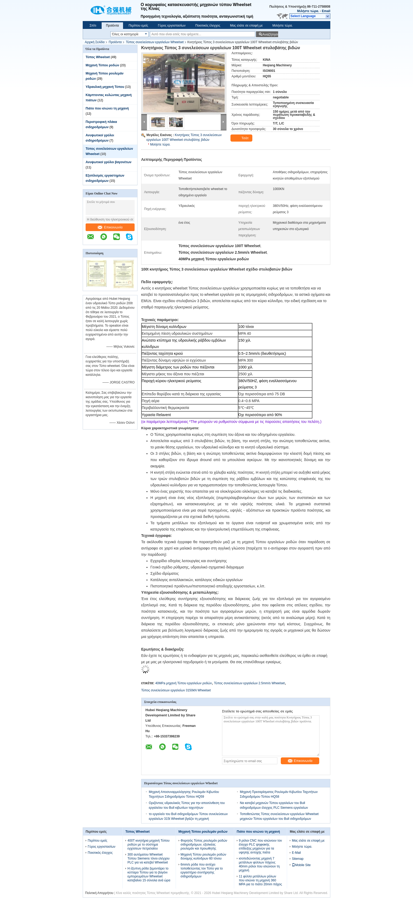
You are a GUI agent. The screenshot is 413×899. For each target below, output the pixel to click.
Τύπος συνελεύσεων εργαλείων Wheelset (155, 42)
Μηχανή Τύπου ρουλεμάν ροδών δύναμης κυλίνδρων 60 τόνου (203, 856)
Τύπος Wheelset (98, 57)
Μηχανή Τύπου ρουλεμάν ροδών (203, 831)
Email (326, 11)
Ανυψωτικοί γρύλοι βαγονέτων (108, 162)
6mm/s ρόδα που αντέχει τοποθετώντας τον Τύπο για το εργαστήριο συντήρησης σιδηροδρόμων (202, 870)
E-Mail (296, 853)
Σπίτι (93, 25)
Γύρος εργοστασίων (171, 25)
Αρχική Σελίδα (95, 42)
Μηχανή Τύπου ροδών (102, 65)
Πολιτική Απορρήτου (99, 893)
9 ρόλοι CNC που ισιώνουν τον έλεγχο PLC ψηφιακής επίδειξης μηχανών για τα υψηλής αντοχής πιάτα (260, 846)
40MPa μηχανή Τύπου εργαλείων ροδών (183, 683)
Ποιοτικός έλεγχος (207, 25)
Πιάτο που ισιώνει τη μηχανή (107, 108)
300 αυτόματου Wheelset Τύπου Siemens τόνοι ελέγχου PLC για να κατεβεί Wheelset (148, 858)
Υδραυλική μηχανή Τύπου (105, 87)
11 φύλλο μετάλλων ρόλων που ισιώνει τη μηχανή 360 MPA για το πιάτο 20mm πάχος (260, 880)
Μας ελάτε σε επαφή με (246, 25)
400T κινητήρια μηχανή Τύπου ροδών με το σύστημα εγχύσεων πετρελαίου (148, 844)
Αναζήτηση (270, 34)
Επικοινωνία (110, 227)
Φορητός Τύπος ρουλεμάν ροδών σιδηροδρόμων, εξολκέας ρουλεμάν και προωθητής (204, 844)
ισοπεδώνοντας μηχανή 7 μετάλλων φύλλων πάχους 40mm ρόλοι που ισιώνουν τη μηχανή (259, 864)
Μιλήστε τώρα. (308, 11)
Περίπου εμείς (138, 25)
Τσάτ (242, 138)
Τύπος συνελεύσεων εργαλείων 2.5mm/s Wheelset (249, 683)
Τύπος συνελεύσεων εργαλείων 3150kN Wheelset (176, 690)
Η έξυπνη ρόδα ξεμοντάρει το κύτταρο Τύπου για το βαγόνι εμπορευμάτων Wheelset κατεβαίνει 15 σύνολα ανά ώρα (148, 874)
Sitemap (297, 859)
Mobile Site (301, 865)
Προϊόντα (112, 25)
